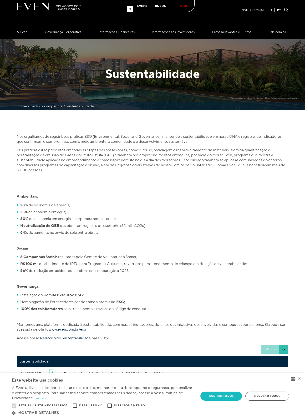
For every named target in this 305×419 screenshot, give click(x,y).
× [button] (299, 379)
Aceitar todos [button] (221, 396)
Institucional (252, 10)
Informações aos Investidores (173, 32)
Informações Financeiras (117, 32)
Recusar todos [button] (267, 396)
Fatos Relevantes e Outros (231, 32)
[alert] (152, 396)
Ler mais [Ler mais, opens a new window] (40, 398)
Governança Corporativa (63, 32)
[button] (102, 412)
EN (270, 10)
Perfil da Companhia (46, 106)
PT (279, 10)
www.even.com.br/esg (67, 329)
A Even (22, 32)
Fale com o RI (278, 32)
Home (22, 106)
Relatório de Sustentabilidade (65, 338)
